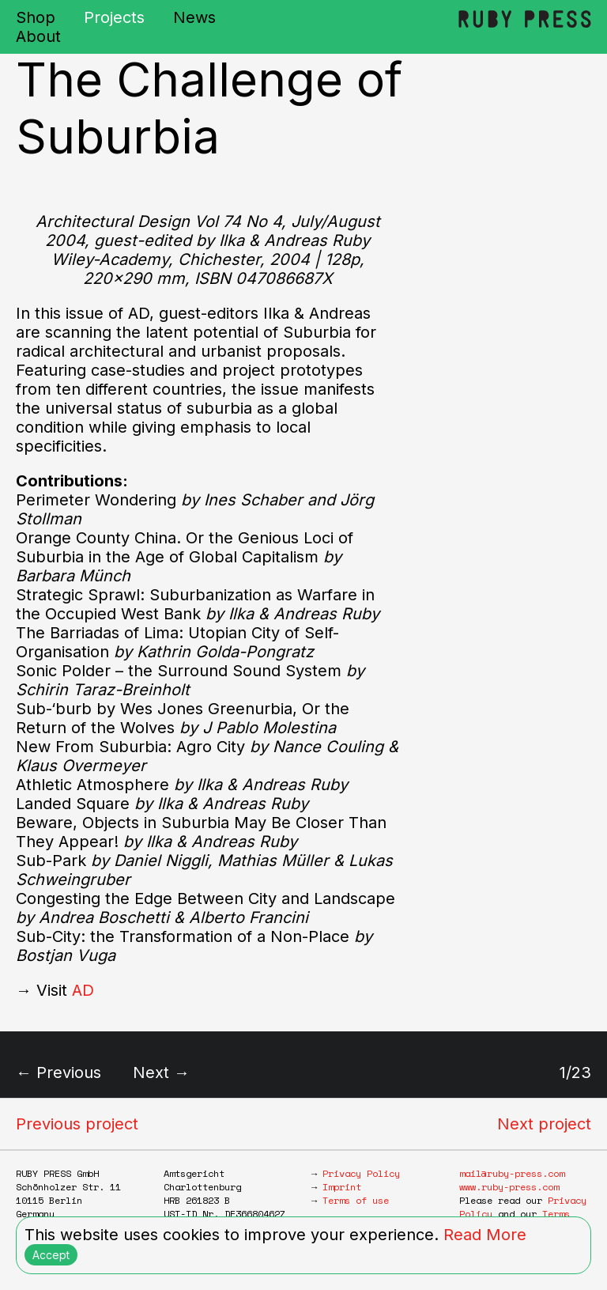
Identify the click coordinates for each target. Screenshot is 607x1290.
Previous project (77, 1123)
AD (83, 990)
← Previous (58, 1072)
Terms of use (355, 1200)
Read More (484, 1234)
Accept (51, 1255)
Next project (544, 1123)
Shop (35, 17)
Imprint (341, 1187)
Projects (114, 17)
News (194, 17)
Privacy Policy (361, 1173)
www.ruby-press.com (509, 1187)
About (38, 36)
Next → (161, 1072)
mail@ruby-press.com (511, 1173)
